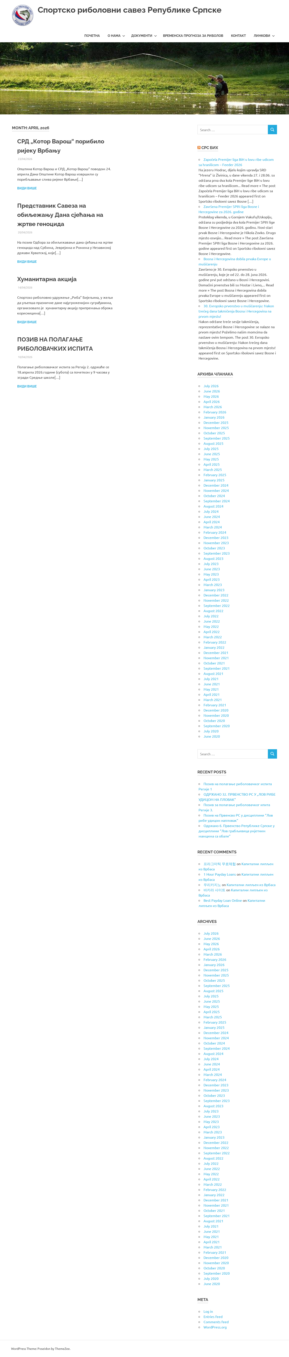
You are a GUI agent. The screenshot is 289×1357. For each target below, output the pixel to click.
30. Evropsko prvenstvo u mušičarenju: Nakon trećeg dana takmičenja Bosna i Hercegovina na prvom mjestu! (236, 311)
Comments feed (216, 1322)
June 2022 (212, 621)
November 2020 (216, 715)
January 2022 (214, 647)
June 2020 (212, 736)
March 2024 (213, 527)
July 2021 (211, 678)
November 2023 (216, 542)
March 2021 (213, 699)
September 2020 (217, 726)
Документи (144, 36)
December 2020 (216, 710)
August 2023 (213, 558)
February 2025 (215, 474)
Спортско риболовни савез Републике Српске (133, 10)
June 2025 (212, 454)
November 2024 (216, 490)
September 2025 (217, 438)
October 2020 (214, 720)
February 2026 (215, 412)
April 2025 (212, 464)
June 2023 (212, 569)
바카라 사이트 (214, 890)
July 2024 (211, 511)
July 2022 (211, 616)
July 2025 (211, 448)
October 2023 (214, 548)
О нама (116, 36)
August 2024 (213, 506)
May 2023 (211, 574)
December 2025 (216, 422)
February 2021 (215, 705)
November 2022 (216, 600)
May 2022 (211, 626)
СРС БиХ (209, 147)
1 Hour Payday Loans (220, 874)
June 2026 (212, 391)
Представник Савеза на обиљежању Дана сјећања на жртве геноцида (61, 215)
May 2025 (211, 459)
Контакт (238, 36)
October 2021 (214, 663)
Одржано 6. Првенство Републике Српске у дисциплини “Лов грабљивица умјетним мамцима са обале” (237, 830)
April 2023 (212, 579)
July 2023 (211, 563)
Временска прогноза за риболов (193, 36)
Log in (208, 1311)
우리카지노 (212, 884)
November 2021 (216, 658)
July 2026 (211, 386)
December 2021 (216, 652)
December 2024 (216, 485)
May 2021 (211, 689)
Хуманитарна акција (47, 279)
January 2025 (214, 480)
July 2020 (211, 731)
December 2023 (216, 537)
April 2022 (212, 631)
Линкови (264, 36)
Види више (27, 188)
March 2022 (213, 637)
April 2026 (212, 401)
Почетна (92, 36)
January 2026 (214, 417)
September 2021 (217, 668)
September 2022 (217, 605)
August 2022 (213, 610)
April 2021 (212, 694)
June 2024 (212, 516)
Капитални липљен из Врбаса (251, 884)
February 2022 (215, 642)
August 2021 (213, 673)
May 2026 (211, 396)
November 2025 (216, 427)
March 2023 (213, 584)
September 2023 (217, 553)
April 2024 (212, 522)
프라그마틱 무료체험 (220, 863)
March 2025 (213, 469)
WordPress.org (215, 1327)
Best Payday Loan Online (223, 900)
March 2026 (213, 406)
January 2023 (214, 590)
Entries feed (213, 1316)
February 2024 (215, 532)
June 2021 (212, 684)
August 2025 (213, 443)
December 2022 (216, 595)
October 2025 (214, 433)
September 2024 (217, 501)
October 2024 (214, 495)
